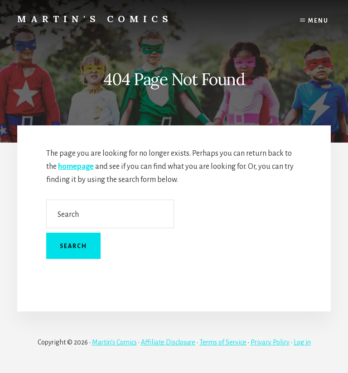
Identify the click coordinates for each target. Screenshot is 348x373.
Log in (302, 342)
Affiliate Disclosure (168, 342)
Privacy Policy (270, 342)
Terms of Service (222, 342)
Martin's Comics (95, 18)
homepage (76, 167)
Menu (318, 21)
